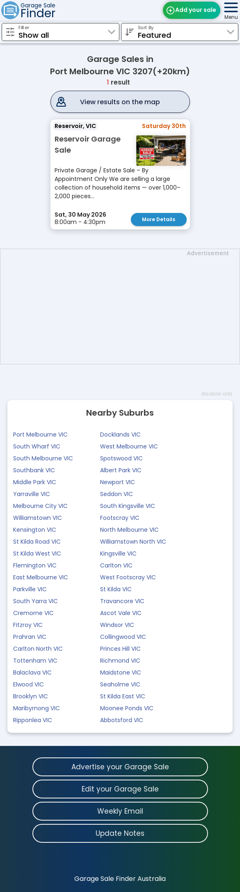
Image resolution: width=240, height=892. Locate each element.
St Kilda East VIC (122, 696)
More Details (158, 219)
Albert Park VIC (121, 470)
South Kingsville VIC (127, 506)
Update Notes (120, 833)
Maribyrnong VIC (36, 708)
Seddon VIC (116, 494)
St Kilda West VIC (37, 553)
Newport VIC (117, 482)
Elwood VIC (28, 684)
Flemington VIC (35, 565)
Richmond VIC (120, 660)
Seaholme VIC (120, 684)
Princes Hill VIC (120, 649)
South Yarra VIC (35, 601)
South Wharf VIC (36, 446)
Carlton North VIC (38, 649)
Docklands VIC (120, 434)
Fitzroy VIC (28, 625)
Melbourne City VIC (40, 506)
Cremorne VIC (33, 613)
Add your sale (195, 10)
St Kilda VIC (116, 589)
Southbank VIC (34, 470)
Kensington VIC (34, 530)
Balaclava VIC (32, 672)
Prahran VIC (29, 637)
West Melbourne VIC (129, 446)
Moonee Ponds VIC (126, 708)
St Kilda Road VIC (37, 541)
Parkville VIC (30, 589)
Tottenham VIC (35, 660)
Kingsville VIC (118, 553)
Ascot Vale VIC (121, 613)
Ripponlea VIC (32, 720)
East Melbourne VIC (40, 577)
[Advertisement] (124, 306)
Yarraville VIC (31, 494)
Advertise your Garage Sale (120, 767)
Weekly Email (120, 811)
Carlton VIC (116, 565)
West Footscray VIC (128, 577)
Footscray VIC (119, 518)
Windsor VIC (117, 625)
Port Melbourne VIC (40, 434)
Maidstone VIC (120, 672)
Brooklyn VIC (30, 696)
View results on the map (120, 102)
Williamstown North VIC (133, 541)
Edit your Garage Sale (120, 789)
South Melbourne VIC (43, 458)
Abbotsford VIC (121, 720)
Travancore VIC (122, 601)
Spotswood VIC (121, 458)
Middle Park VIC (34, 482)
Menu (231, 17)
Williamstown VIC (37, 518)
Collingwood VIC (123, 637)
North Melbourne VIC (129, 530)
